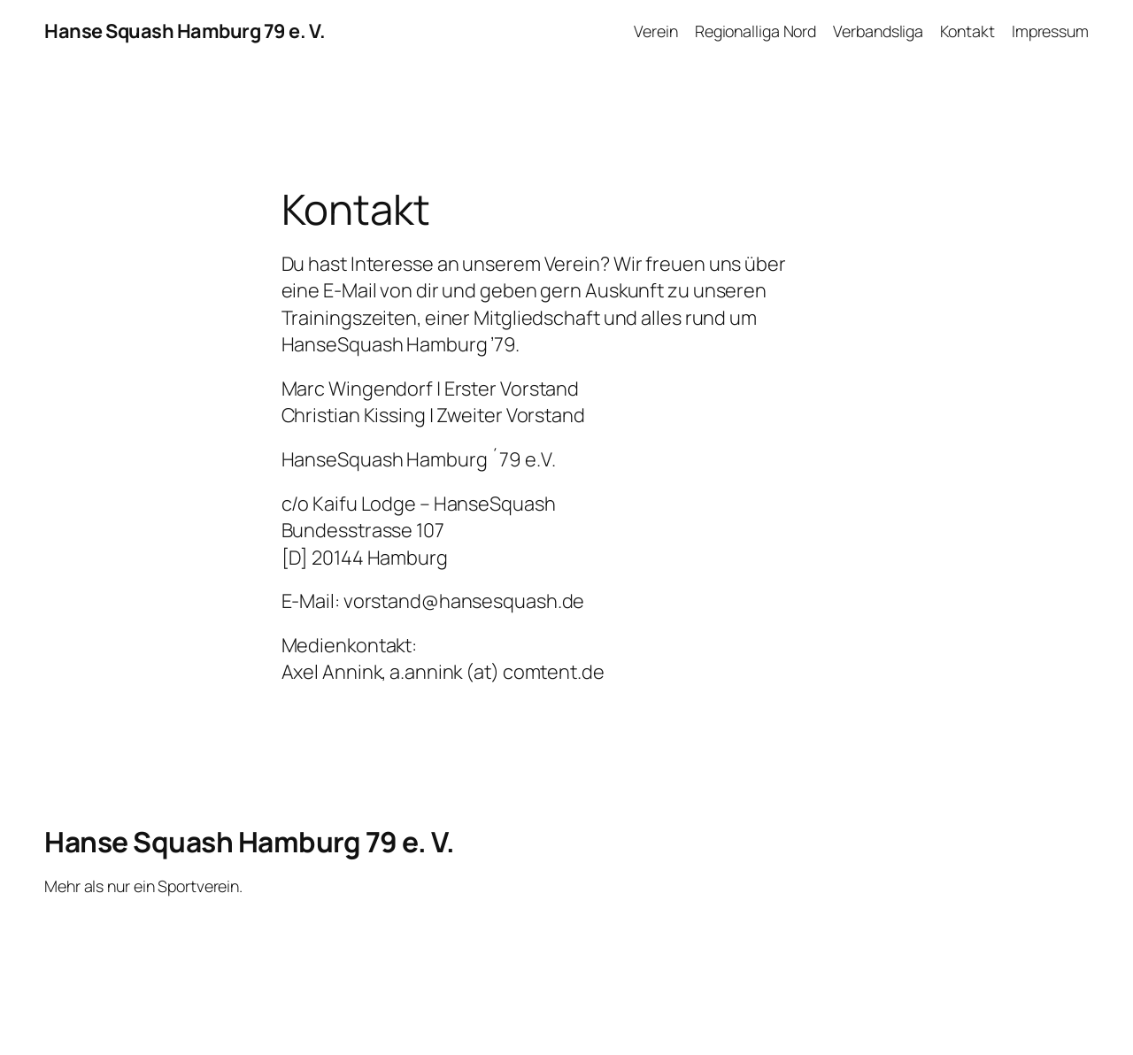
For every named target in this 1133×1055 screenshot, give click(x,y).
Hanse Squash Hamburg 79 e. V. (185, 31)
